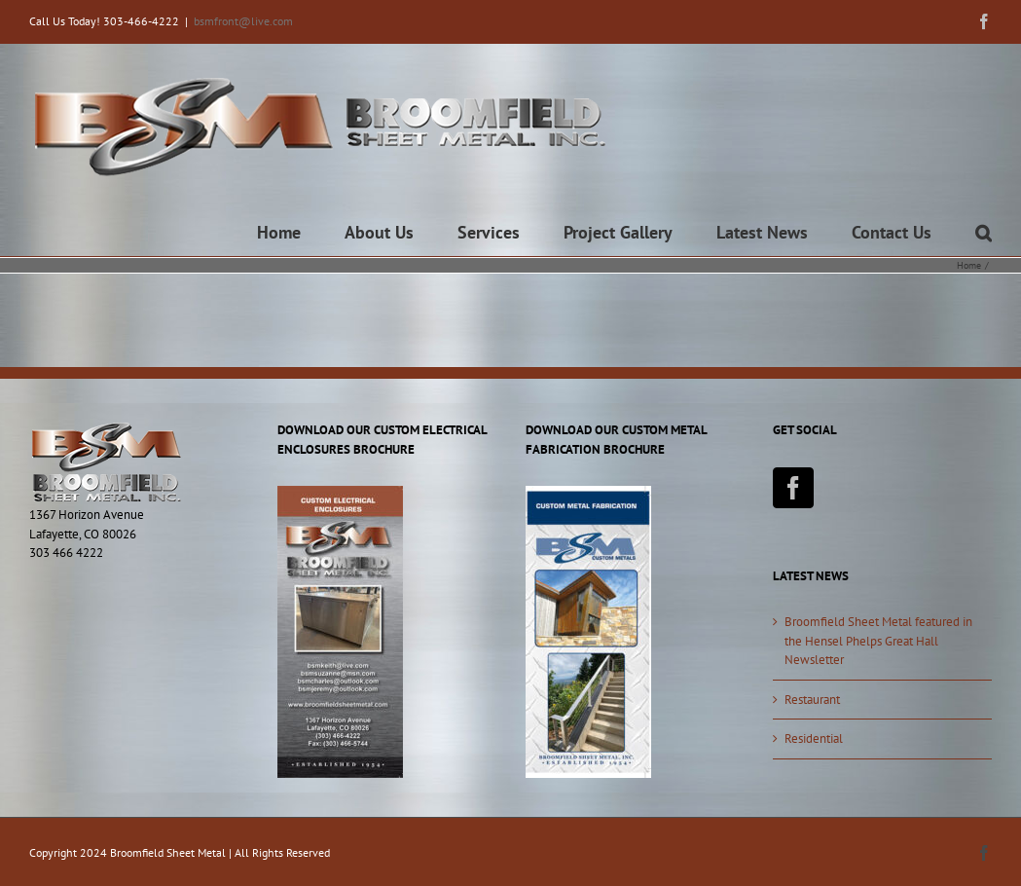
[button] (983, 232)
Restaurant (812, 699)
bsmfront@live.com (243, 21)
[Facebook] (793, 487)
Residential (813, 738)
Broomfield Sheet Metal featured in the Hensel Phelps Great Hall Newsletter (878, 640)
